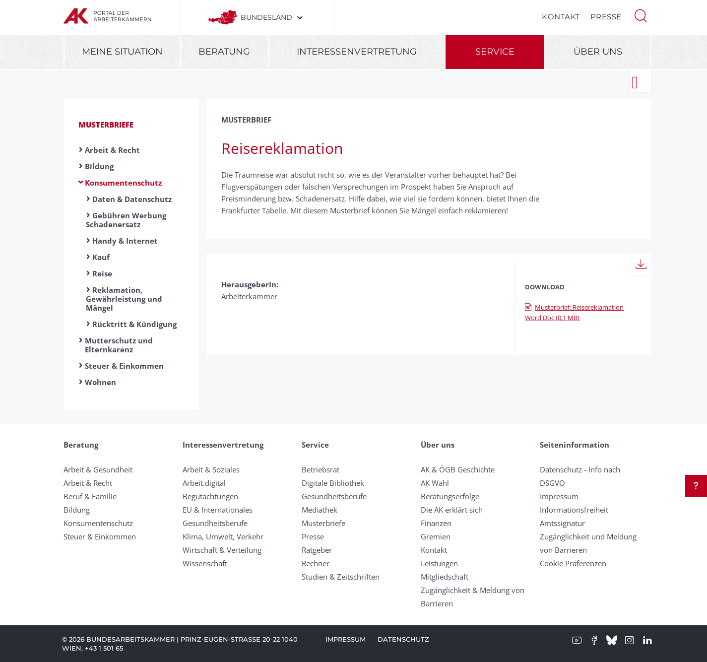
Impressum (559, 496)
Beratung (224, 51)
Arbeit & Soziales (211, 469)
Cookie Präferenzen (573, 563)
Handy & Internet (125, 241)
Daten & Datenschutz (132, 199)
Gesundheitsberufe (215, 523)
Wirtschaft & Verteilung (222, 550)
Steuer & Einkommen (124, 366)
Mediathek (319, 510)
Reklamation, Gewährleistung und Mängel (124, 299)
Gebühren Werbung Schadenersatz (126, 219)
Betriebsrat (320, 469)
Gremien (435, 536)
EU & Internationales (218, 510)
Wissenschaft (205, 563)
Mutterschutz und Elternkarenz (119, 344)
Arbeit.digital (204, 483)
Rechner (315, 563)
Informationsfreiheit (574, 510)
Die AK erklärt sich (452, 510)
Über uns (598, 51)
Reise (102, 273)
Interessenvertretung (357, 51)
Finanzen (436, 523)
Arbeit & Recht (112, 150)
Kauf (101, 257)
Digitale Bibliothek (333, 483)
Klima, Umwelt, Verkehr (223, 536)
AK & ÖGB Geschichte (458, 469)
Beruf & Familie (90, 496)
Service (494, 51)
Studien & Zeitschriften (341, 577)
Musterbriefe (105, 125)
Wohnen (100, 382)
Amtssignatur (562, 523)
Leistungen (439, 563)
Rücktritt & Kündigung (134, 324)
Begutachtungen (210, 496)
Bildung (99, 166)
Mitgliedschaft (444, 577)
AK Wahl (435, 483)
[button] (640, 15)
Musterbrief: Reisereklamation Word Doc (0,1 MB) (574, 312)
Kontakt (561, 16)
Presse (606, 16)
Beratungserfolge (450, 496)
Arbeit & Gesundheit (98, 469)
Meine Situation (122, 51)
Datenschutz (403, 639)
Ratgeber (317, 550)
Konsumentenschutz (123, 183)
